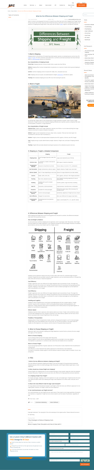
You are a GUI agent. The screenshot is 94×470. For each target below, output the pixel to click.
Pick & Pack (87, 33)
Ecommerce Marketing (41, 402)
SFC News (87, 37)
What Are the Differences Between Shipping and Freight (29, 11)
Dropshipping (88, 28)
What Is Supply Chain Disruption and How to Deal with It (44, 424)
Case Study (87, 35)
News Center (71, 5)
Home (25, 5)
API (55, 5)
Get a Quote (81, 5)
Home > (9, 11)
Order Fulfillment (54, 402)
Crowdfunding (88, 26)
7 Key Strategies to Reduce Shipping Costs (40, 420)
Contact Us (62, 5)
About (40, 5)
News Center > (14, 11)
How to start (48, 5)
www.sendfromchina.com (74, 19)
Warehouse (87, 39)
